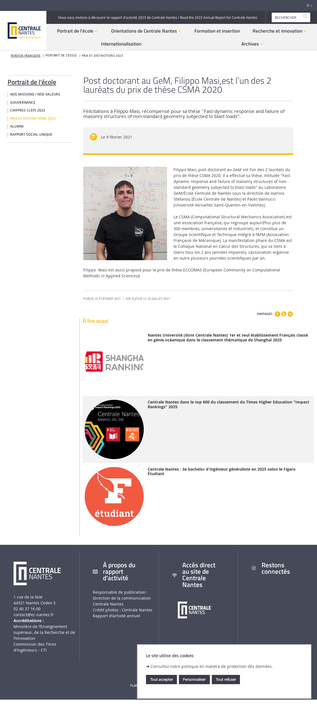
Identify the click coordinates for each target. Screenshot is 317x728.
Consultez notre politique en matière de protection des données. (211, 666)
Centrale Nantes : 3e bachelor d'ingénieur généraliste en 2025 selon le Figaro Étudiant (222, 472)
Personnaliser (194, 679)
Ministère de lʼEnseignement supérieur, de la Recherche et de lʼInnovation (44, 632)
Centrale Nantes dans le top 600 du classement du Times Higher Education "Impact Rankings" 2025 (228, 404)
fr (308, 5)
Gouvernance (22, 102)
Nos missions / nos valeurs (35, 94)
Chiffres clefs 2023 (27, 110)
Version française (26, 56)
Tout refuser (226, 679)
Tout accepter (161, 679)
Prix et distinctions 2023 (102, 56)
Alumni (17, 126)
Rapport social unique (31, 134)
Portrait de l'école (32, 81)
